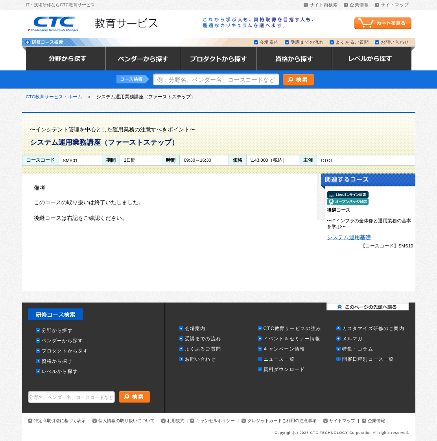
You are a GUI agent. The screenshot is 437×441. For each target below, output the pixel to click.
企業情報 (376, 421)
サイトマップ (342, 421)
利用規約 (175, 421)
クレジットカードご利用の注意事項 (282, 421)
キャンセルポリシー (215, 421)
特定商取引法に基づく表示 (60, 421)
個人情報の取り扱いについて (126, 421)
